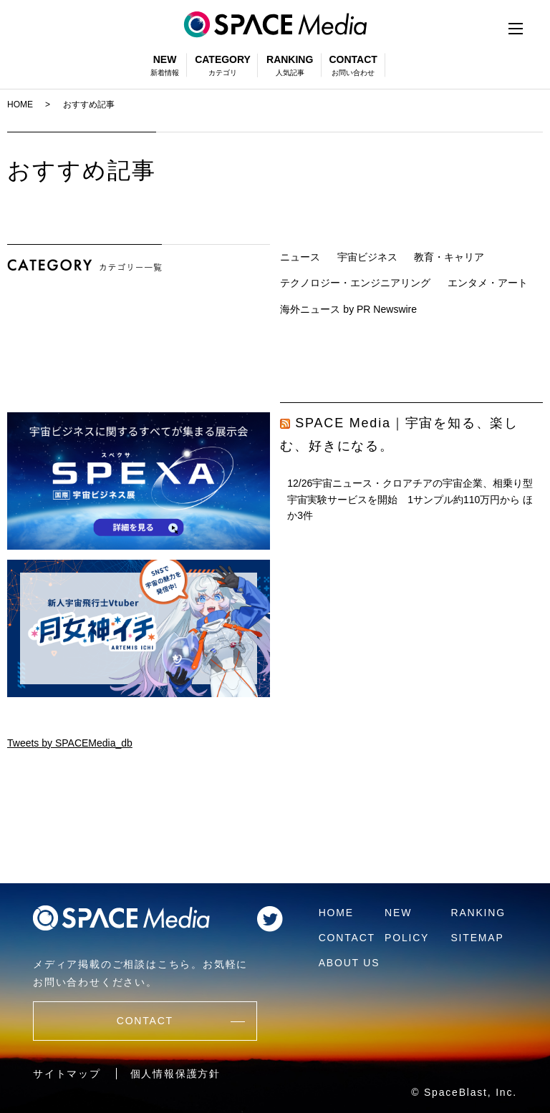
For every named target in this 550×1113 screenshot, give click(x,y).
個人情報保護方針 (175, 1073)
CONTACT (353, 66)
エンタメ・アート (488, 282)
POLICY (407, 937)
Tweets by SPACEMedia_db (69, 743)
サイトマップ (67, 1073)
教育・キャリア (449, 257)
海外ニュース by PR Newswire (348, 309)
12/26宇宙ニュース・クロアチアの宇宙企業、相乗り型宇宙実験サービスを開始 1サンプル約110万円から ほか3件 (410, 499)
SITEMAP (476, 937)
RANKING (289, 66)
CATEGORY (223, 66)
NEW (164, 66)
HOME (20, 104)
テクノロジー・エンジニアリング (355, 282)
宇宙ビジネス (367, 257)
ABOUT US (349, 962)
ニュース (300, 257)
